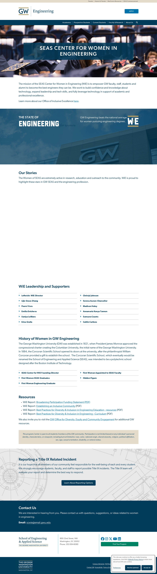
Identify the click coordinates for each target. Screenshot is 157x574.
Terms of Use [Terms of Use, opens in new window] (107, 567)
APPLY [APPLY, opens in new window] (131, 11)
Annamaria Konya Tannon (95, 311)
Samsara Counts (91, 317)
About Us (129, 22)
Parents (90, 1)
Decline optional (133, 567)
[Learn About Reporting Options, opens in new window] (79, 483)
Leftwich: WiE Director (32, 296)
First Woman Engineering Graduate (38, 383)
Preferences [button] (117, 567)
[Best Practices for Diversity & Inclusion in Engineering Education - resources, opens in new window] (76, 410)
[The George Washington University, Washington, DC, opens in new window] (25, 565)
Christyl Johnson (91, 296)
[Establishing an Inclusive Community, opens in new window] (55, 406)
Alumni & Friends (100, 1)
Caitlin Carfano (90, 322)
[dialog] (133, 563)
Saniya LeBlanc (28, 317)
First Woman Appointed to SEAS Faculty (102, 373)
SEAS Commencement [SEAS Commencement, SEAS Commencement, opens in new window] (130, 1)
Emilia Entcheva (29, 311)
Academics (66, 22)
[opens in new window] (103, 540)
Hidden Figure (90, 378)
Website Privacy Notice (135, 559)
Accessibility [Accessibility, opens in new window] (99, 567)
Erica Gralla (26, 322)
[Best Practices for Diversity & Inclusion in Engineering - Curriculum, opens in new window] (71, 414)
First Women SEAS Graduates (35, 378)
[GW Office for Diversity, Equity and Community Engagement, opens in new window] (82, 420)
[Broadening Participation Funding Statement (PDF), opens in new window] (63, 402)
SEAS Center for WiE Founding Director (40, 373)
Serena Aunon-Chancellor (95, 301)
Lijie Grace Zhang (29, 301)
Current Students (99, 22)
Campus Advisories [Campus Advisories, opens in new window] (98, 564)
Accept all (147, 567)
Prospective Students (82, 22)
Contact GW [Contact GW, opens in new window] (90, 567)
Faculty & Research (116, 22)
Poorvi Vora (27, 306)
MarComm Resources (114, 1)
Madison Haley (90, 306)
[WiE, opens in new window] (133, 121)
